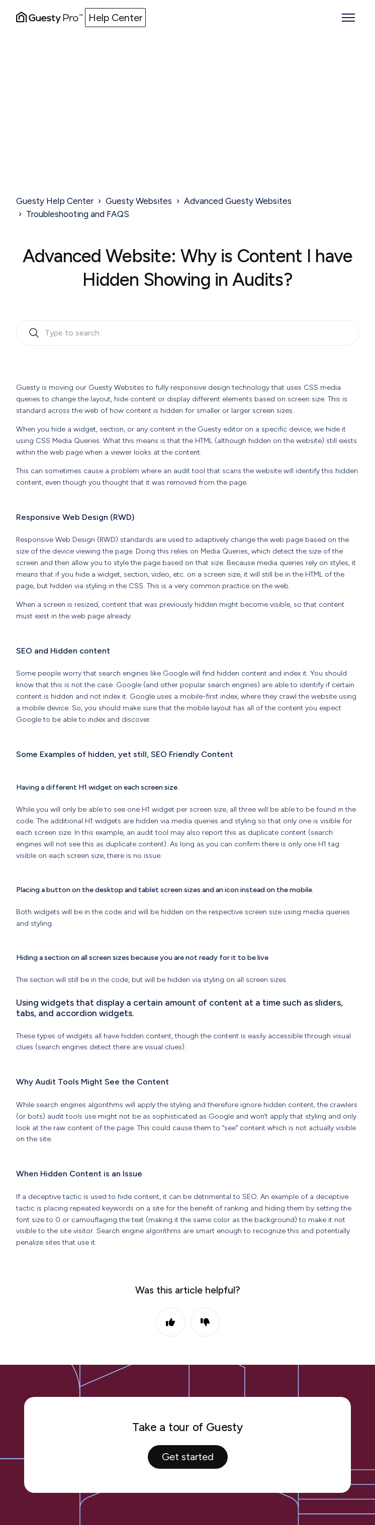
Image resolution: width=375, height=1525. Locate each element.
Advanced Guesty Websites (238, 201)
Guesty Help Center (54, 201)
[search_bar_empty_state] (187, 333)
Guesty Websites (139, 201)
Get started (188, 1457)
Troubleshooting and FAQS (77, 214)
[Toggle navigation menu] (348, 17)
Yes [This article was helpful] (170, 1322)
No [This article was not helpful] (205, 1322)
